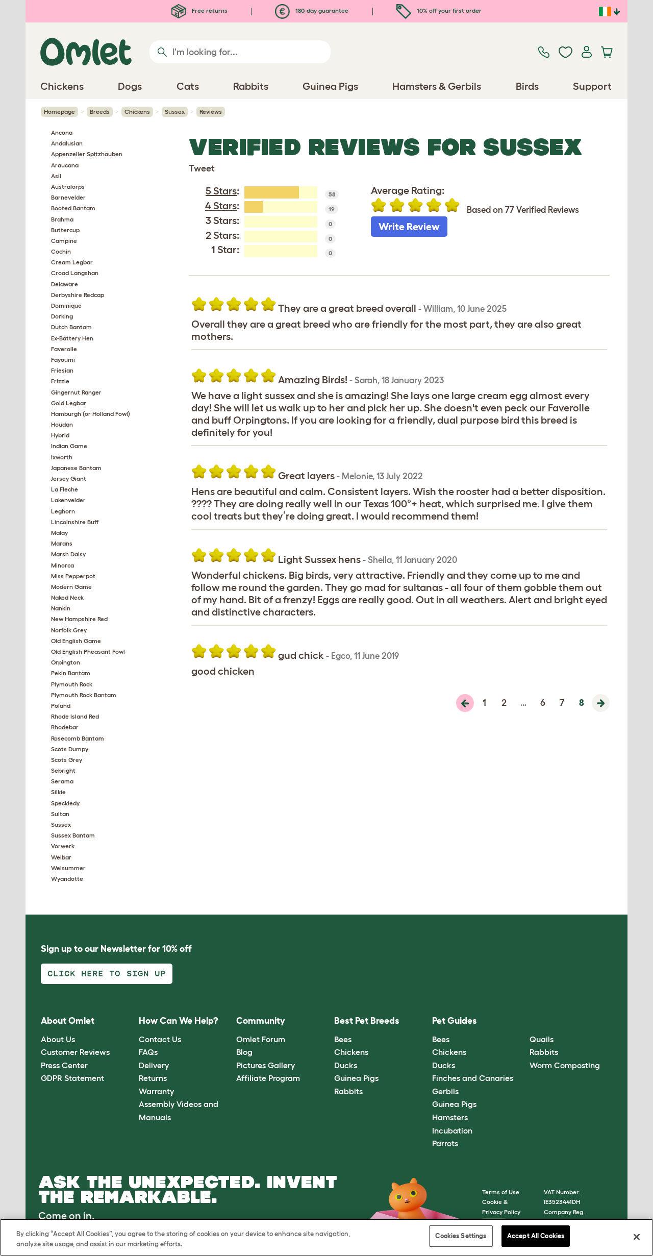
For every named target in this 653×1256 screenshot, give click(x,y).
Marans (61, 543)
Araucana (65, 165)
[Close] (636, 1236)
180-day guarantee (311, 10)
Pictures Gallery (265, 1065)
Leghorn (63, 511)
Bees (342, 1039)
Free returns (199, 10)
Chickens (137, 111)
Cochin (61, 251)
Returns (153, 1077)
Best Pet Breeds (366, 1021)
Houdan (62, 424)
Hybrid (60, 435)
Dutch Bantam (71, 327)
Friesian (62, 370)
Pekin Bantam (70, 673)
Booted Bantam (73, 208)
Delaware (64, 284)
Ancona (61, 132)
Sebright (63, 770)
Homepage (59, 111)
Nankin (60, 608)
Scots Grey (66, 759)
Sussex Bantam (73, 835)
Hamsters (450, 1117)
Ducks (345, 1065)
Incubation (452, 1130)
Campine (64, 240)
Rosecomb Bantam (77, 738)
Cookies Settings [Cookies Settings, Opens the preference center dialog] (460, 1236)
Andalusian (67, 143)
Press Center (64, 1065)
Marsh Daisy (68, 554)
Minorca (62, 565)
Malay (59, 532)
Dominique (66, 305)
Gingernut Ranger (76, 392)
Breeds (100, 111)
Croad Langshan (74, 272)
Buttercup (65, 230)
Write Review (409, 226)
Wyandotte (67, 878)
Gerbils (445, 1091)
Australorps (68, 186)
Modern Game (71, 586)
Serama (62, 781)
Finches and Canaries (472, 1077)
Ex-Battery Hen (72, 338)
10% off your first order (439, 10)
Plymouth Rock (71, 684)
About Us (58, 1039)
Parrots (445, 1143)
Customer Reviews (75, 1051)
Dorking (62, 316)
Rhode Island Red (75, 716)
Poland (60, 705)
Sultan (60, 813)
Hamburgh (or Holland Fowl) (90, 413)
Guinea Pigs (356, 1077)
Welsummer (68, 868)
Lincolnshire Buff (74, 522)
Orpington (65, 662)
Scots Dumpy (69, 749)
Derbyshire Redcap (77, 294)
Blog (244, 1051)
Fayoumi (63, 359)
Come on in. (66, 1215)
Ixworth (61, 457)
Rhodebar (65, 727)
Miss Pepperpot (73, 576)
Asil (56, 176)
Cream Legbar (72, 262)
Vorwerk (62, 846)
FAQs (148, 1051)
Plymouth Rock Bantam (83, 695)
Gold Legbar (68, 403)
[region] (326, 1237)
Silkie (58, 792)
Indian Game (69, 445)
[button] (522, 1021)
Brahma (62, 219)
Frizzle (60, 381)
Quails (542, 1039)
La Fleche (64, 489)
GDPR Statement (72, 1077)
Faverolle (64, 349)
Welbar (61, 857)
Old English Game (76, 640)
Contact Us (160, 1039)
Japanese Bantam (76, 467)
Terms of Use (500, 1192)
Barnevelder (68, 197)
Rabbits (348, 1091)
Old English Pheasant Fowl (88, 651)
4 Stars (221, 205)
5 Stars (221, 190)
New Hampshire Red (79, 618)
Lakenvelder (68, 500)
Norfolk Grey (69, 630)
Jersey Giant (68, 478)
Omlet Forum (260, 1039)
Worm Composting (565, 1065)
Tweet (202, 168)
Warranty (156, 1091)
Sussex (175, 111)
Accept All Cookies (535, 1236)
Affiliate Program (268, 1077)
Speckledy (65, 803)
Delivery (154, 1065)
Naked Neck (67, 597)
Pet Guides (454, 1021)
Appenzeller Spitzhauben (86, 154)
